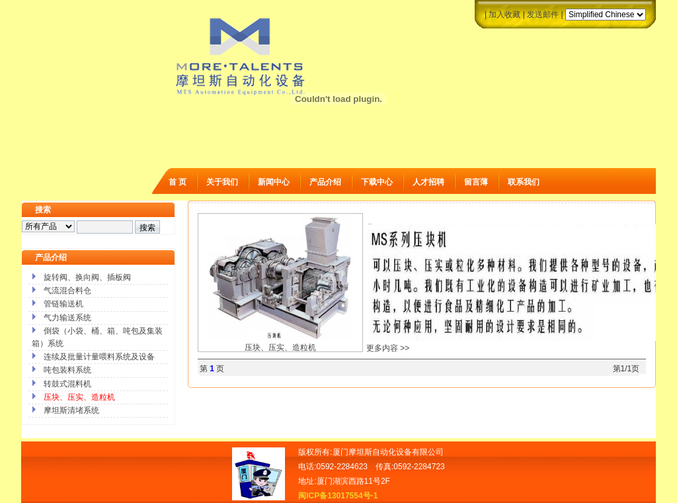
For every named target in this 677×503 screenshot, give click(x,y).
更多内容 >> (387, 348)
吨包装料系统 (67, 370)
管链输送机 (63, 303)
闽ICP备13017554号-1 (338, 495)
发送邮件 (543, 14)
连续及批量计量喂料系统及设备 (99, 356)
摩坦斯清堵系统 (71, 410)
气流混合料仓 (67, 290)
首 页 (177, 182)
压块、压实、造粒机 (280, 342)
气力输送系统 (67, 317)
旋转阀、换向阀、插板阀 (87, 277)
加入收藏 (504, 14)
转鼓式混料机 (67, 384)
